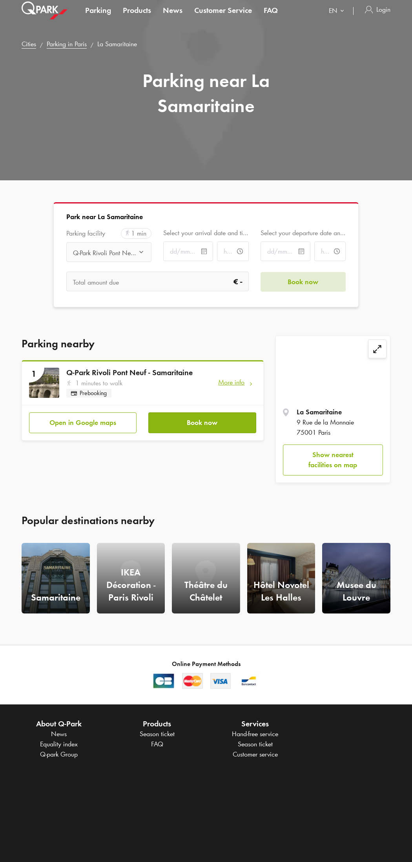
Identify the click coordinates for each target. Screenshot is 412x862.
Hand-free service (255, 734)
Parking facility (85, 233)
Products (137, 17)
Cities (29, 44)
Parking (98, 17)
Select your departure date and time (303, 233)
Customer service (255, 754)
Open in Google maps (82, 422)
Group (59, 754)
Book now (202, 422)
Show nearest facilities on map (332, 459)
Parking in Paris (67, 44)
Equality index (59, 744)
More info (231, 382)
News (172, 17)
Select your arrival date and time (205, 233)
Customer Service (223, 17)
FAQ (271, 17)
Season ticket (157, 734)
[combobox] (338, 19)
